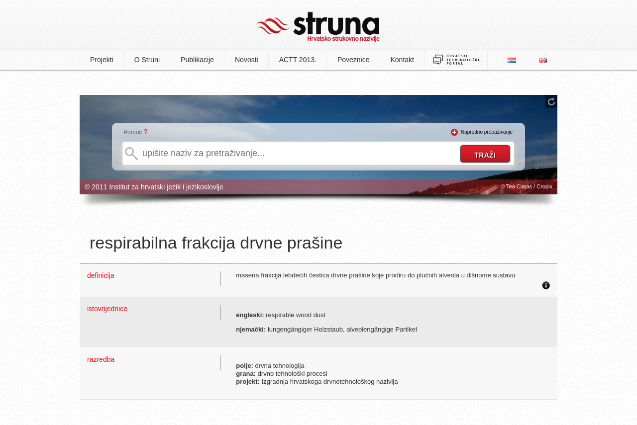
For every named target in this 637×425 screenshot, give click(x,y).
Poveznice (353, 60)
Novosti (246, 60)
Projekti (101, 60)
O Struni (147, 60)
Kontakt (402, 60)
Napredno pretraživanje (487, 132)
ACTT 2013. (298, 60)
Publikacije (197, 60)
